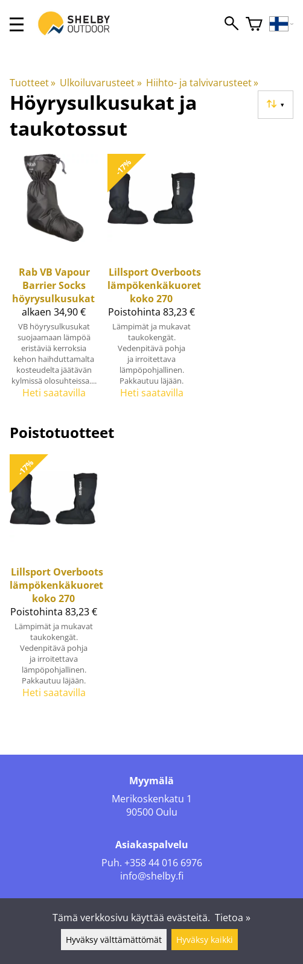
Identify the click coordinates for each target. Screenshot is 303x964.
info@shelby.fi (151, 876)
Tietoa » (232, 917)
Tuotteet (33, 82)
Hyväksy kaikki (204, 939)
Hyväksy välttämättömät (114, 939)
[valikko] (17, 24)
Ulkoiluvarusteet (100, 82)
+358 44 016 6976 (163, 862)
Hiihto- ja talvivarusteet (202, 82)
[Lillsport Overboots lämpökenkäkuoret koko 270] (151, 281)
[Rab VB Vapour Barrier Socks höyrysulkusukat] (54, 281)
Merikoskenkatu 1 (152, 798)
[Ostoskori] (254, 24)
